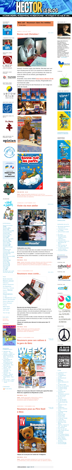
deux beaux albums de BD (44, 78)
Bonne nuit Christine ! (28, 34)
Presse (5, 261)
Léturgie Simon (62, 420)
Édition (5, 257)
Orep (44, 263)
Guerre (5, 290)
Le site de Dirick (62, 400)
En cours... (61, 234)
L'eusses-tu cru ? (62, 372)
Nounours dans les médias (25, 196)
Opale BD (60, 412)
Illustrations (36, 195)
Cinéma (5, 258)
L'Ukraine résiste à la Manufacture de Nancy (63, 242)
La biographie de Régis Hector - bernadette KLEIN (8, 361)
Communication (7, 252)
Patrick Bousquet (36, 264)
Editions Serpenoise (8, 284)
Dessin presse (21, 195)
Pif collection (61, 427)
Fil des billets (22, 25)
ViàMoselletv (46, 264)
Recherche (61, 254)
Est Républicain (7, 286)
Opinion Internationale (9, 299)
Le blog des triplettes (63, 435)
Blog (4, 254)
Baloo (59, 379)
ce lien (20, 257)
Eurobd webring (62, 442)
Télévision (51, 204)
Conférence (6, 249)
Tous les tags (6, 312)
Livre (4, 268)
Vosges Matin (6, 308)
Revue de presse (50, 339)
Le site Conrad (62, 395)
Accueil (5, 319)
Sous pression (61, 239)
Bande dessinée (25, 194)
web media (6, 310)
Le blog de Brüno (62, 387)
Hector (29, 195)
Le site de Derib (62, 399)
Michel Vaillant (62, 438)
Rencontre (5, 244)
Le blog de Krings (62, 411)
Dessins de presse (8, 225)
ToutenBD (60, 432)
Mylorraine (61, 373)
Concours (5, 250)
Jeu (4, 269)
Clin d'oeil (5, 264)
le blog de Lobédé (62, 418)
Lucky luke (61, 419)
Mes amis (50, 32)
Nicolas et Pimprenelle (24, 330)
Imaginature (61, 407)
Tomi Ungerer (61, 436)
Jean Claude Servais (63, 430)
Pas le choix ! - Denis (9, 379)
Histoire (48, 262)
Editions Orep (61, 414)
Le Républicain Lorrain (10, 297)
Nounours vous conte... (28, 273)
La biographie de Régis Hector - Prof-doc (8, 377)
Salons (4, 242)
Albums (5, 229)
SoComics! (61, 431)
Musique (5, 263)
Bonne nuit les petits (37, 194)
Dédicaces (34, 397)
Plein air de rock (62, 428)
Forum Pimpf (61, 415)
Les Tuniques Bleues (63, 434)
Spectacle (5, 265)
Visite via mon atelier (27, 206)
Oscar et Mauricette (23, 264)
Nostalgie (5, 245)
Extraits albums (7, 230)
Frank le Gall (61, 416)
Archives (6, 320)
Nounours (49, 195)
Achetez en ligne (61, 180)
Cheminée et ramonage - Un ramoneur (7, 370)
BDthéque (60, 380)
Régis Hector (6, 306)
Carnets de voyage (8, 246)
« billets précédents (21, 466)
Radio (4, 267)
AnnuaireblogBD (62, 443)
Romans (5, 236)
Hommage (5, 253)
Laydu (43, 195)
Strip (4, 237)
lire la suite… (64, 57)
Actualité (5, 228)
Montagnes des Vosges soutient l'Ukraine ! (62, 237)
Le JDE (5, 296)
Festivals (11, 288)
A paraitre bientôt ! (63, 250)
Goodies (5, 233)
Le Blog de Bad (62, 384)
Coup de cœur (6, 238)
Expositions (6, 234)
